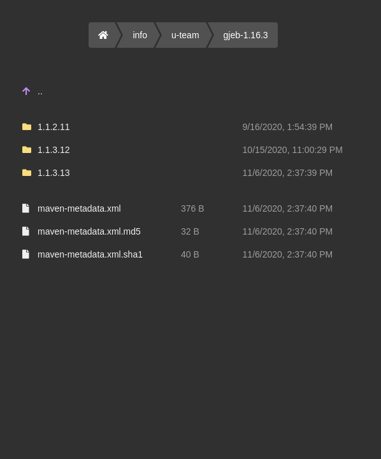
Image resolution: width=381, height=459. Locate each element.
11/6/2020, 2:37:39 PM (288, 173)
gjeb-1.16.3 (246, 35)
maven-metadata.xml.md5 (89, 231)
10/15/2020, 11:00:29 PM (293, 150)
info (140, 35)
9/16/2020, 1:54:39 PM (288, 127)
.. (40, 91)
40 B (190, 254)
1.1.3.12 (54, 150)
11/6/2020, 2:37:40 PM (288, 208)
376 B (193, 208)
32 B (190, 231)
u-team (185, 35)
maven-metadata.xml (79, 208)
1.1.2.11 (54, 127)
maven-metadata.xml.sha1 (90, 254)
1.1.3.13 (54, 173)
